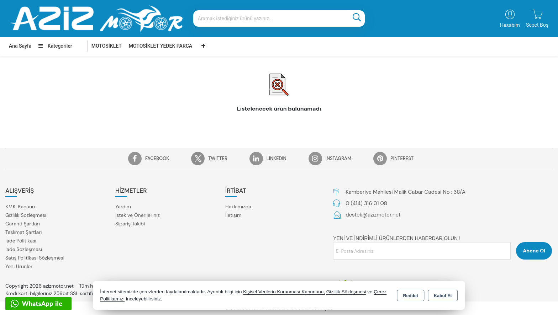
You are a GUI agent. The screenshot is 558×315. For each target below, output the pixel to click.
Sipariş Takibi (130, 223)
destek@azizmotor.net (373, 214)
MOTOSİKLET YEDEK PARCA (160, 46)
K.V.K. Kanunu (20, 206)
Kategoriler (55, 46)
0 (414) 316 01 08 (366, 203)
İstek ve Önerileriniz (137, 215)
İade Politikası (20, 240)
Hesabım (510, 25)
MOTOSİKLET (106, 46)
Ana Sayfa (20, 46)
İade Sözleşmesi (23, 249)
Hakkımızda (238, 206)
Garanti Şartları (22, 223)
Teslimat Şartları (23, 232)
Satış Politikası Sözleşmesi (34, 258)
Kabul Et (443, 295)
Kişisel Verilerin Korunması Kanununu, (284, 291)
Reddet (410, 295)
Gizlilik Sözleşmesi (25, 215)
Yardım (123, 206)
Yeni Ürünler (18, 266)
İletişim (233, 215)
